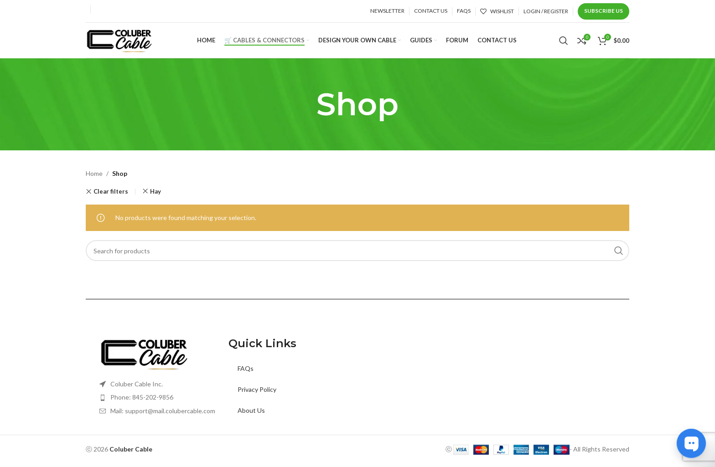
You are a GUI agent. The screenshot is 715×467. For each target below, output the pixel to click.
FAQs (246, 374)
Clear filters (110, 197)
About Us (251, 416)
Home (94, 179)
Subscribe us (603, 10)
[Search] (563, 43)
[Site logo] (120, 42)
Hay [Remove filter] (155, 196)
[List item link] (163, 403)
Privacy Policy (257, 395)
